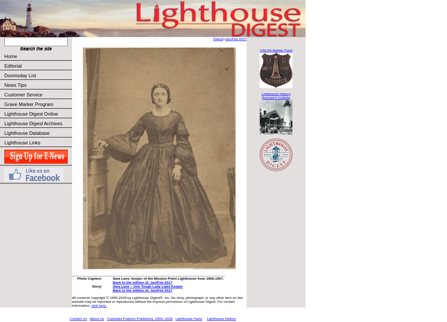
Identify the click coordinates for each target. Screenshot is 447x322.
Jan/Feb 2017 (236, 39)
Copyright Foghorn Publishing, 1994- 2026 (139, 319)
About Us (96, 319)
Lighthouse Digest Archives (33, 123)
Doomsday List (20, 75)
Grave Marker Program (28, 104)
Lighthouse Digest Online (31, 113)
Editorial (37, 66)
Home (10, 56)
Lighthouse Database (27, 133)
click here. (99, 306)
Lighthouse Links (22, 142)
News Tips (15, 85)
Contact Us (78, 319)
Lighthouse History (221, 319)
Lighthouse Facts (188, 319)
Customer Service (37, 94)
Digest (218, 39)
